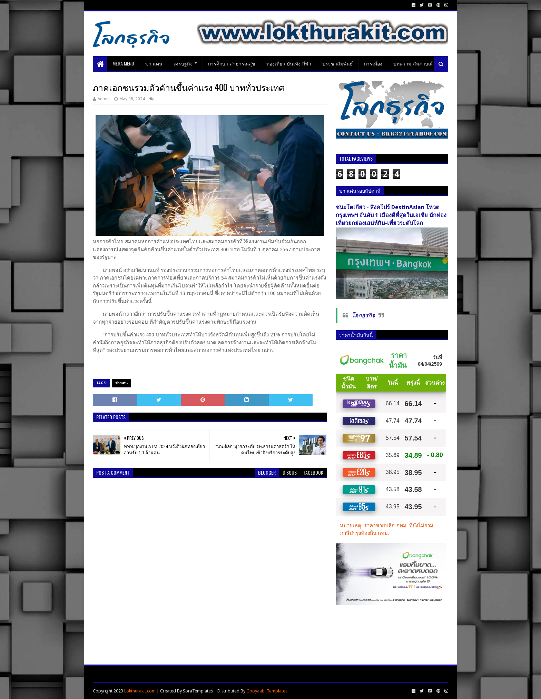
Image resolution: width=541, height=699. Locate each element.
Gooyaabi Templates (266, 690)
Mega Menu (123, 63)
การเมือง (373, 63)
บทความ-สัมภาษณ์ (413, 63)
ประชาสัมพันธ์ (337, 63)
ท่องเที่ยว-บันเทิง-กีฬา (288, 63)
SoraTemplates (198, 690)
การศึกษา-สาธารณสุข (231, 63)
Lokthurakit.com (140, 690)
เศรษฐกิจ (183, 63)
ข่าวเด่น (154, 63)
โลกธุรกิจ (363, 315)
